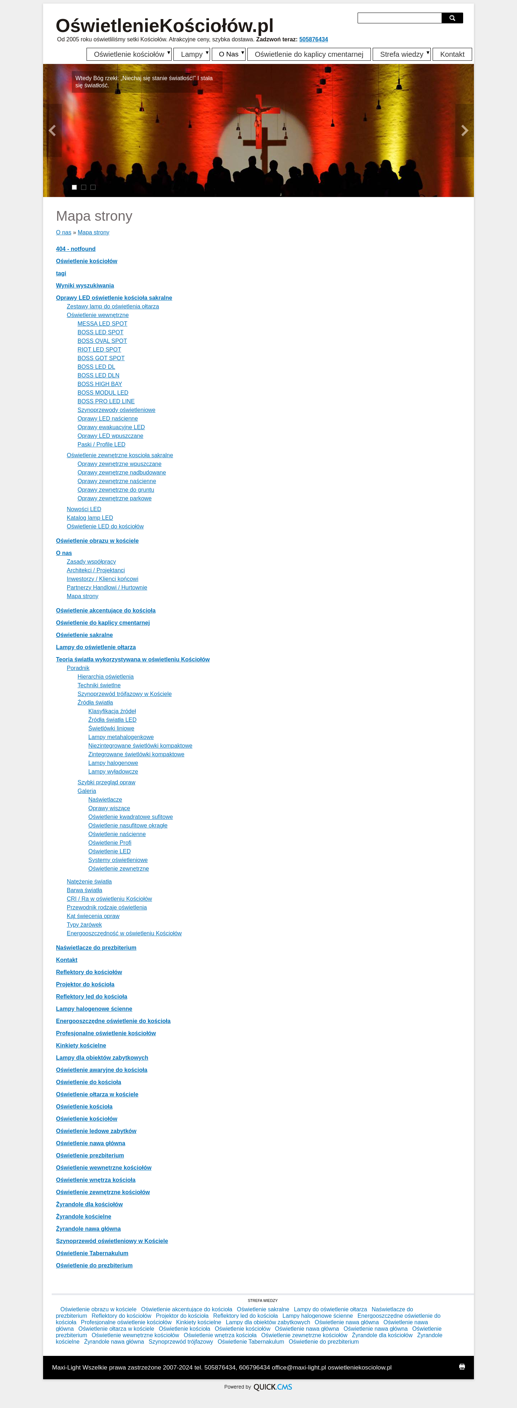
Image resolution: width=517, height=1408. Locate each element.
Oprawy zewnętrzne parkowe (115, 498)
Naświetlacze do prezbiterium (96, 948)
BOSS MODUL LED (103, 393)
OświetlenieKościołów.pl (165, 25)
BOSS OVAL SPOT (102, 341)
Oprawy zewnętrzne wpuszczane (120, 464)
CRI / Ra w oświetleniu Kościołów (109, 899)
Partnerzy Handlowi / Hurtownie (107, 587)
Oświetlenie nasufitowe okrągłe (128, 825)
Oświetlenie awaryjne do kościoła (101, 1070)
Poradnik (78, 668)
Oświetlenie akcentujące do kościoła (105, 610)
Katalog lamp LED (90, 518)
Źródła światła (95, 703)
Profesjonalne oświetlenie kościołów (106, 1033)
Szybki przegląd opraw (106, 782)
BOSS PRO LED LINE (106, 401)
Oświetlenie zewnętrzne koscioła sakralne (120, 455)
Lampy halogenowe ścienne (94, 1009)
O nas (63, 232)
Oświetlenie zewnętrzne (118, 869)
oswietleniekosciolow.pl (360, 1367)
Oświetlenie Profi (109, 843)
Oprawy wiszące (109, 808)
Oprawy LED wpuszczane (110, 436)
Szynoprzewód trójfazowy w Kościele (125, 694)
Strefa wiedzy (401, 54)
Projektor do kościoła (85, 984)
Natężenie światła (89, 882)
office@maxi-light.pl (299, 1367)
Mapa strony (93, 232)
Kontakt (452, 54)
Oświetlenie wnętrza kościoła (95, 1180)
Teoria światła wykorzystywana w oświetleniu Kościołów (133, 659)
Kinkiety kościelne (81, 1045)
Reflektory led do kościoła (91, 997)
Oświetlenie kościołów (127, 54)
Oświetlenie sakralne (84, 635)
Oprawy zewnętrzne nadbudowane (122, 472)
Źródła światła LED (112, 720)
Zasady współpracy (91, 562)
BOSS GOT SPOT (101, 358)
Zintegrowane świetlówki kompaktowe (136, 754)
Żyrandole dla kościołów (89, 1204)
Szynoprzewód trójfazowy (181, 1342)
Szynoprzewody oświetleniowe (116, 410)
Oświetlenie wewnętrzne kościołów (104, 1168)
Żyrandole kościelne (83, 1217)
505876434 (313, 39)
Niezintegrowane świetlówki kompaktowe (140, 746)
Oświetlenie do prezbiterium (94, 1265)
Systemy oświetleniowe (118, 860)
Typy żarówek (84, 925)
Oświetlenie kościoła (84, 1107)
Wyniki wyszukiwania (85, 286)
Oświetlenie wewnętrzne (98, 315)
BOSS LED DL (96, 367)
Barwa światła (84, 890)
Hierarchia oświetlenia (106, 677)
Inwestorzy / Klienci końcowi (102, 579)
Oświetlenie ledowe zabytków (96, 1131)
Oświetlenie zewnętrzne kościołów (103, 1192)
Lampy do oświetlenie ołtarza (96, 647)
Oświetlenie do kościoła (88, 1082)
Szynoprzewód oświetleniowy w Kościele (112, 1241)
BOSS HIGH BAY (100, 384)
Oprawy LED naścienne (108, 419)
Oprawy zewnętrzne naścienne (117, 481)
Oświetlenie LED (109, 851)
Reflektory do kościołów (89, 972)
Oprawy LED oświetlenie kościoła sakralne (114, 298)
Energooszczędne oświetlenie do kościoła (113, 1021)
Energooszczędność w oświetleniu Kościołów (124, 933)
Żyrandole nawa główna (88, 1229)
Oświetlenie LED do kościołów (105, 526)
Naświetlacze (105, 800)
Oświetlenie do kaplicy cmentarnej (309, 54)
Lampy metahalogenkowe (121, 737)
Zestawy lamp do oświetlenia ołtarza (113, 306)
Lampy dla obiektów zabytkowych (102, 1058)
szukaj (453, 18)
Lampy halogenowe (113, 763)
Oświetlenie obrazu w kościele (97, 541)
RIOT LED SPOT (99, 350)
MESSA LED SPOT (102, 324)
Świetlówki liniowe (111, 728)
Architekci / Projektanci (96, 570)
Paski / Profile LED (101, 444)
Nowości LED (84, 509)
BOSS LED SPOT (101, 332)
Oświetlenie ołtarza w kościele (97, 1094)
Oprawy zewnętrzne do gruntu (116, 490)
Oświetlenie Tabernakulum (92, 1253)
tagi (61, 273)
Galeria (87, 791)
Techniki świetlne (99, 685)
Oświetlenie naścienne (117, 834)
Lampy (190, 54)
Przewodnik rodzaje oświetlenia (107, 907)
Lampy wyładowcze (113, 772)
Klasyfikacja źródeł (112, 711)
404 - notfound (76, 249)
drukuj (462, 1367)
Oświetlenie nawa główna (90, 1143)
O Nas (228, 54)
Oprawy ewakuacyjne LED (111, 427)
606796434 (254, 1367)
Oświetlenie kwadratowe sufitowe (130, 817)
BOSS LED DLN (98, 375)
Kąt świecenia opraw (93, 916)
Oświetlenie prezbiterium (90, 1155)
